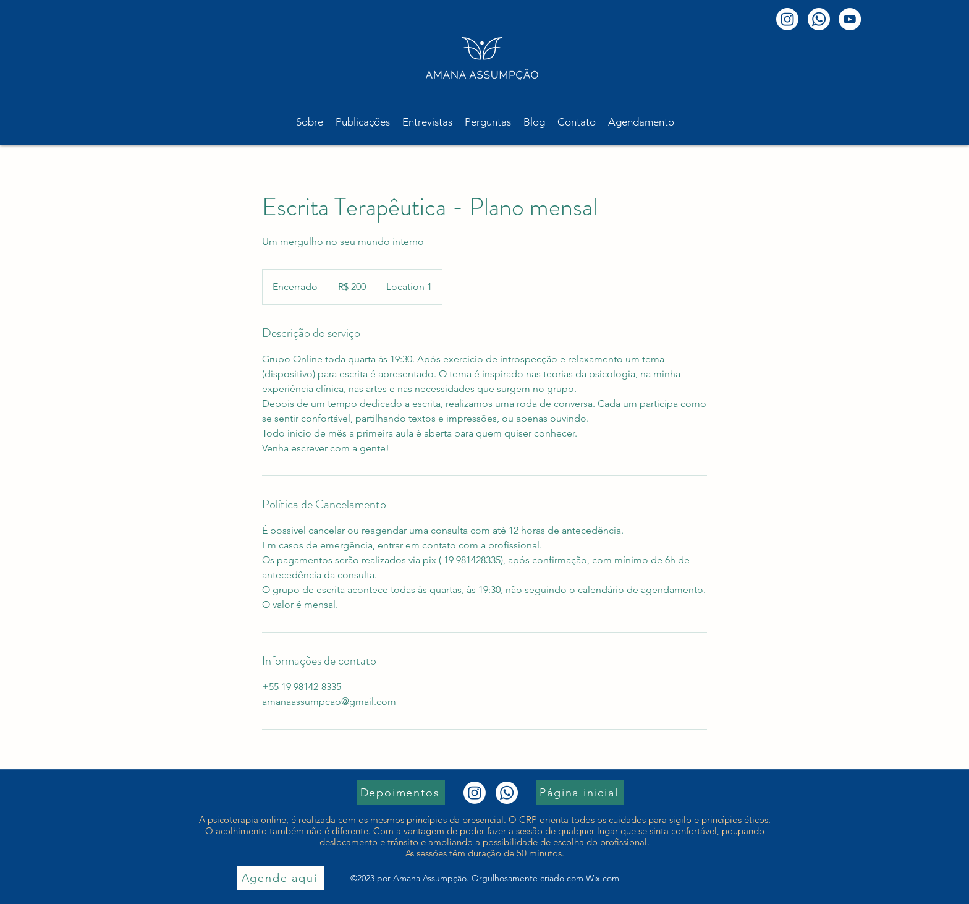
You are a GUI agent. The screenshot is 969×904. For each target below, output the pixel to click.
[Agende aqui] (280, 878)
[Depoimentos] (401, 792)
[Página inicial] (580, 792)
